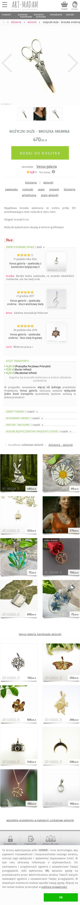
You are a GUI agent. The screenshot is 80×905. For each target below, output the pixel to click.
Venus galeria (46, 167)
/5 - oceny (38, 172)
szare (41, 189)
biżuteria (31, 182)
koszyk (64, 9)
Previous (7, 63)
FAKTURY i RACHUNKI (25, 424)
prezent (54, 189)
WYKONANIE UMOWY (25, 418)
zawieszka (11, 189)
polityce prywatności (54, 887)
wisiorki (48, 182)
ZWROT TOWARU (22, 411)
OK (61, 897)
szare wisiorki (49, 195)
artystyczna (29, 195)
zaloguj (74, 9)
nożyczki (27, 189)
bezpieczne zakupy (10, 845)
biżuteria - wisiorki (61, 445)
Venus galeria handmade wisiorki (40, 634)
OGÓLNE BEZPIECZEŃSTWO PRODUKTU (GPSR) (39, 431)
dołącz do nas (50, 843)
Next (73, 63)
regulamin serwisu (30, 845)
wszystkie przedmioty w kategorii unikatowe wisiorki (40, 820)
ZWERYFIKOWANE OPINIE (25, 247)
